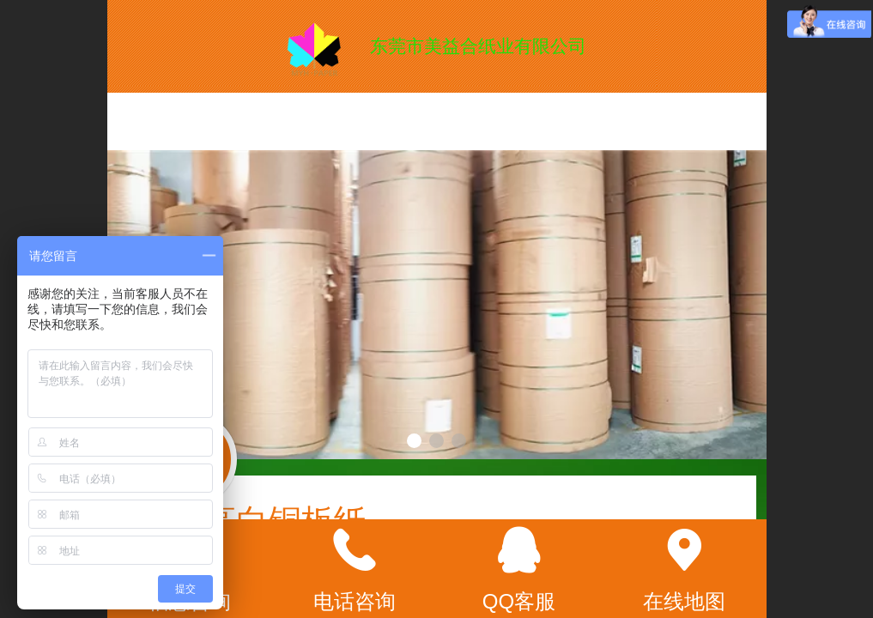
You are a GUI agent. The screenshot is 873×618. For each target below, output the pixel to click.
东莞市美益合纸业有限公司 (478, 46)
